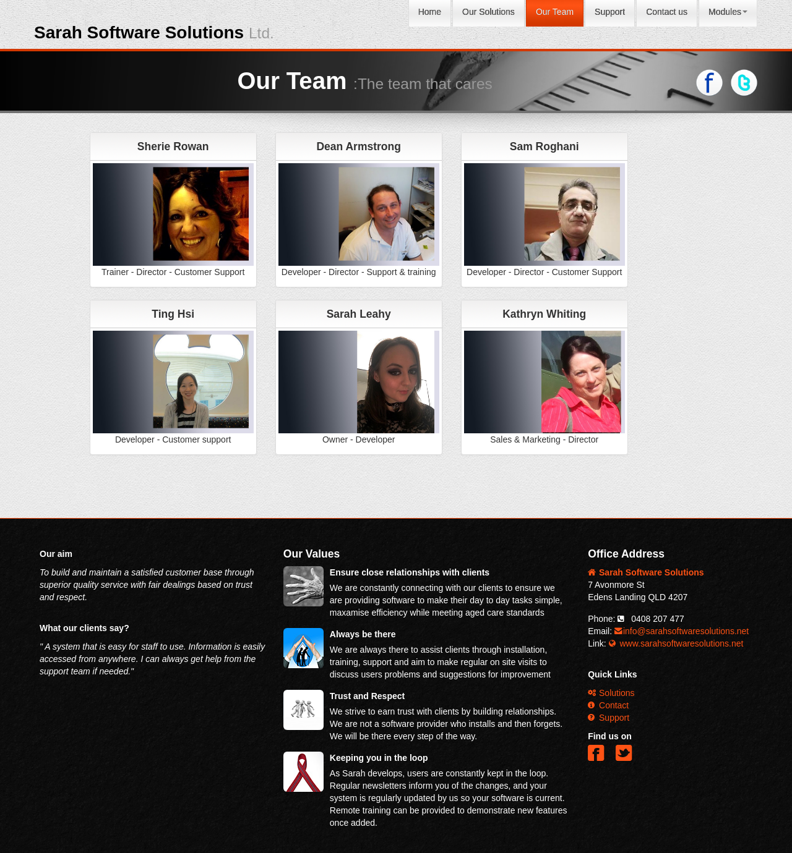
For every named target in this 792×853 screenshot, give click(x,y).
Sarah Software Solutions (154, 32)
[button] (598, 758)
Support (608, 718)
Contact (608, 705)
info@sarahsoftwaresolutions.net (681, 631)
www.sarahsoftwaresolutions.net (676, 643)
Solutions (611, 693)
